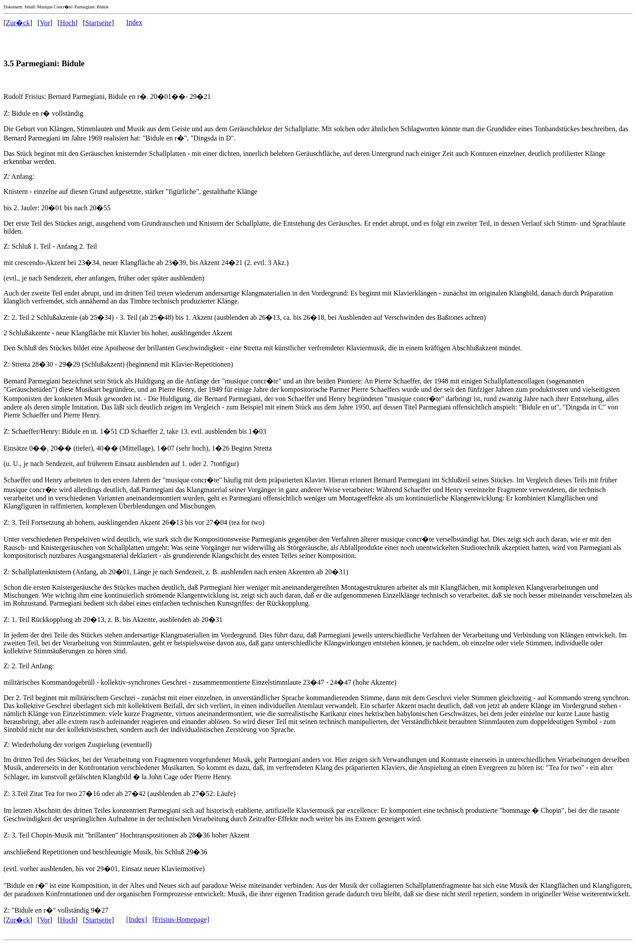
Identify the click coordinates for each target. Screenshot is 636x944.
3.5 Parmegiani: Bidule (44, 63)
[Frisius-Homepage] (180, 919)
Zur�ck (18, 23)
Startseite (98, 23)
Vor (45, 23)
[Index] (136, 919)
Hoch (68, 23)
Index (134, 22)
